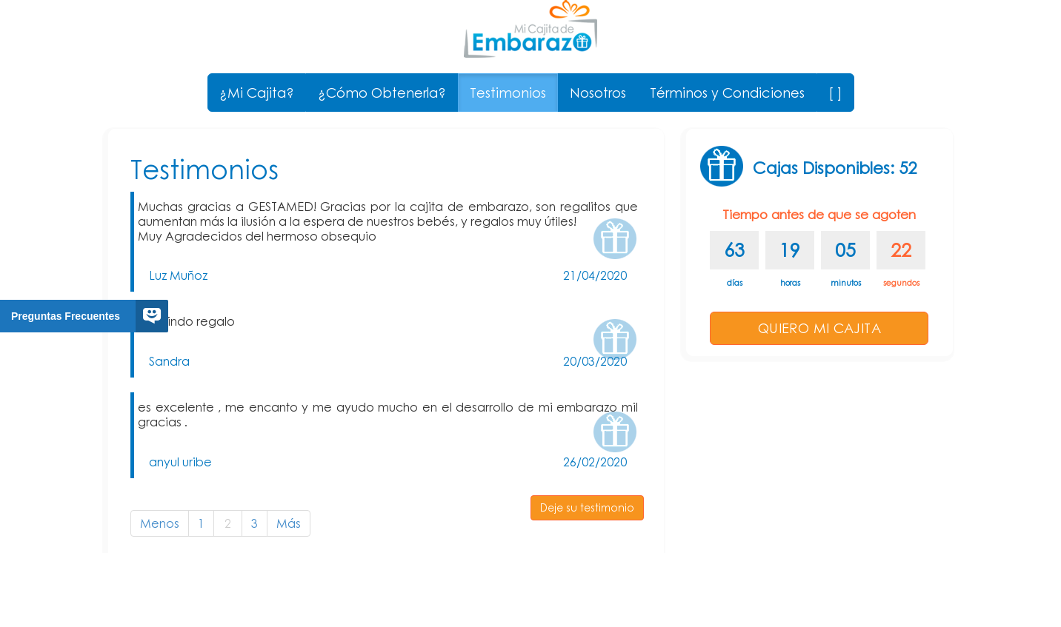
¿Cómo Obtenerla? (382, 92)
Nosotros (598, 92)
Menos (159, 523)
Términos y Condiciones (727, 92)
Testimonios (508, 92)
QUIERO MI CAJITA (819, 328)
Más (288, 523)
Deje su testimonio (587, 507)
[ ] (835, 92)
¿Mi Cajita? (256, 92)
